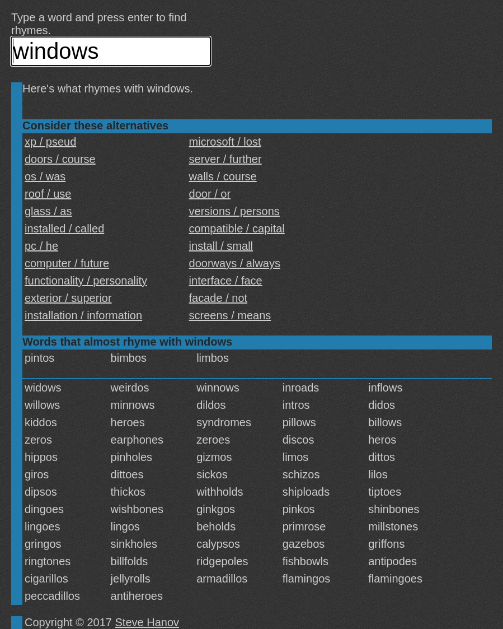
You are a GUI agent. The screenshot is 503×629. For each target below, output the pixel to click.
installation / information (83, 315)
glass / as (48, 211)
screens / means (230, 315)
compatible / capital (237, 228)
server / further (225, 159)
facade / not (218, 298)
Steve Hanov (147, 622)
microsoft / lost (225, 142)
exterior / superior (68, 298)
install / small (221, 246)
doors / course (60, 159)
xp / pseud (50, 142)
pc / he (41, 246)
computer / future (67, 263)
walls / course (223, 176)
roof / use (48, 194)
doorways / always (234, 263)
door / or (210, 194)
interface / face (225, 280)
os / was (45, 176)
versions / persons (234, 211)
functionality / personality (86, 280)
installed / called (64, 228)
